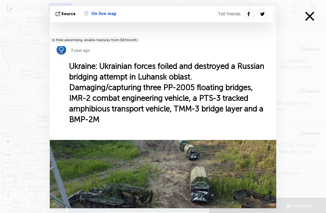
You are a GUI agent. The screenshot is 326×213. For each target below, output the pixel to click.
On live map (100, 13)
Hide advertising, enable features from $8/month (96, 40)
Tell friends (229, 14)
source (66, 14)
